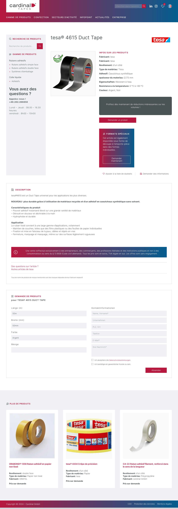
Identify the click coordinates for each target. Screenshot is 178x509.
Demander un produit (117, 120)
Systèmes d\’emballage (22, 71)
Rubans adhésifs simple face (25, 64)
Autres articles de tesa (22, 269)
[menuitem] (20, 17)
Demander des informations (156, 174)
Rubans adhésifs (17, 60)
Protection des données (143, 505)
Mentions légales (164, 505)
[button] (170, 6)
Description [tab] (23, 190)
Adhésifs (16, 81)
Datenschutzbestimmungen (120, 361)
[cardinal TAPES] (22, 6)
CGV (127, 505)
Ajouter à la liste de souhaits (119, 174)
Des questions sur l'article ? (24, 266)
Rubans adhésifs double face (25, 68)
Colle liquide (15, 77)
